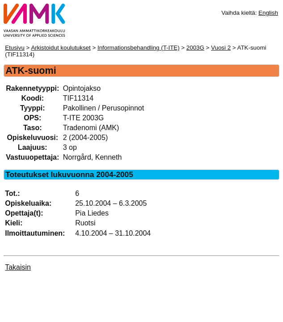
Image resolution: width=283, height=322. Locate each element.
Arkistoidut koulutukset (60, 47)
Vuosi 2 (221, 47)
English (268, 12)
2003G (195, 47)
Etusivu (15, 47)
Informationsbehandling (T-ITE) (138, 47)
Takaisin (18, 267)
